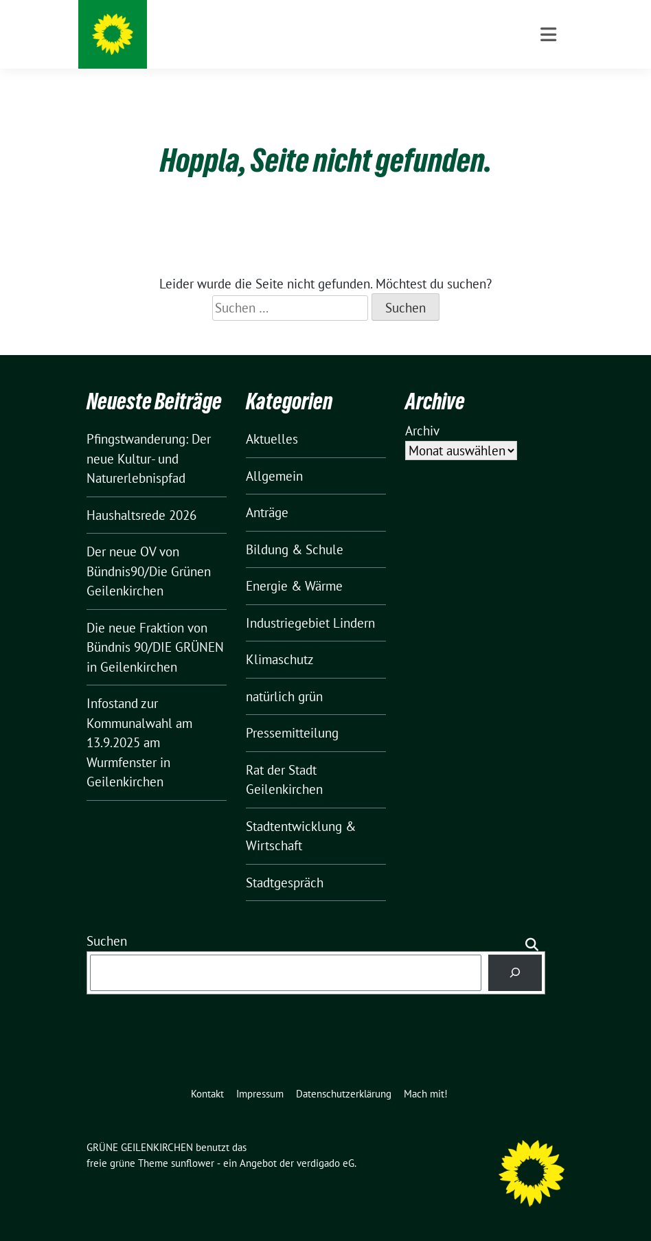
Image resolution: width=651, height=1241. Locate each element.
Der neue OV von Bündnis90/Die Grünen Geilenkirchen (149, 571)
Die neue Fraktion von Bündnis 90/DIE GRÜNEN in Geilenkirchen (155, 647)
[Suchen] (515, 973)
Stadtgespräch (284, 882)
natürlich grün (284, 696)
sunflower (192, 1163)
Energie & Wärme (294, 586)
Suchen (107, 941)
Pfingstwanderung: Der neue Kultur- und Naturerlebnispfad (149, 458)
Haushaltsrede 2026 (141, 515)
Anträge (267, 512)
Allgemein (274, 476)
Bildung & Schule (294, 549)
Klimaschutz (280, 659)
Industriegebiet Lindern (310, 623)
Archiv (422, 430)
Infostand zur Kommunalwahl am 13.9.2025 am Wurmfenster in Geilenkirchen (139, 742)
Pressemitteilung (292, 733)
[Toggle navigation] (548, 35)
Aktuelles (272, 439)
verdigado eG (325, 1163)
